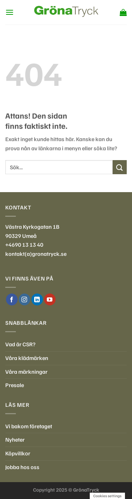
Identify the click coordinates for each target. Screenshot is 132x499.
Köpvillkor (17, 453)
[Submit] (120, 167)
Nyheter (15, 439)
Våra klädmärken (26, 357)
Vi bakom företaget (28, 426)
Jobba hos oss (22, 466)
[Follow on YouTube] (50, 299)
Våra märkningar (26, 371)
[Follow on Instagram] (24, 299)
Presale (14, 385)
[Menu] (9, 12)
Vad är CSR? (20, 344)
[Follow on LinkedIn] (37, 299)
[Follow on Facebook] (12, 299)
